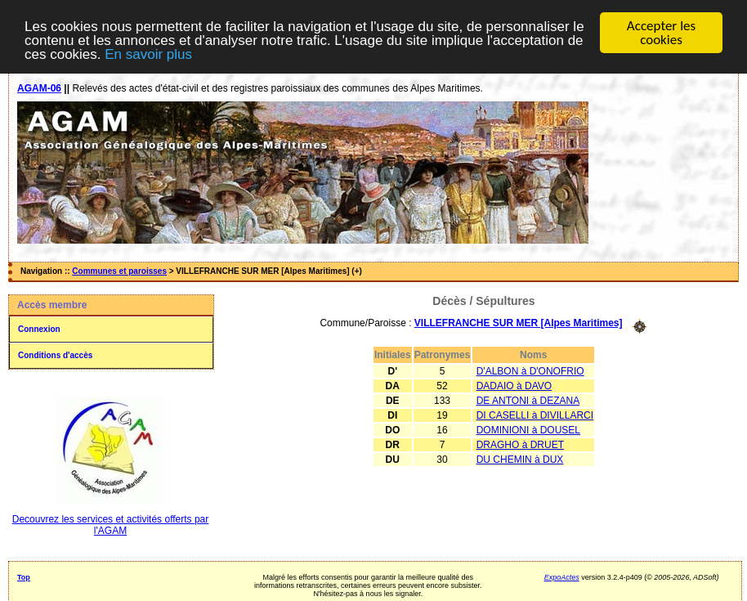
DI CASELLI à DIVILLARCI (534, 414)
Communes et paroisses (119, 271)
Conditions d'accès (55, 355)
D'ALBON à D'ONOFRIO (530, 370)
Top (23, 577)
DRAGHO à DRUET (520, 444)
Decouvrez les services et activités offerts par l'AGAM (110, 525)
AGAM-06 (39, 88)
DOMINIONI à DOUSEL (528, 429)
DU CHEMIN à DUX (520, 458)
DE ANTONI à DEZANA (527, 400)
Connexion (39, 329)
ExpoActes (561, 577)
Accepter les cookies (661, 32)
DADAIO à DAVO (514, 385)
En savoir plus (148, 53)
